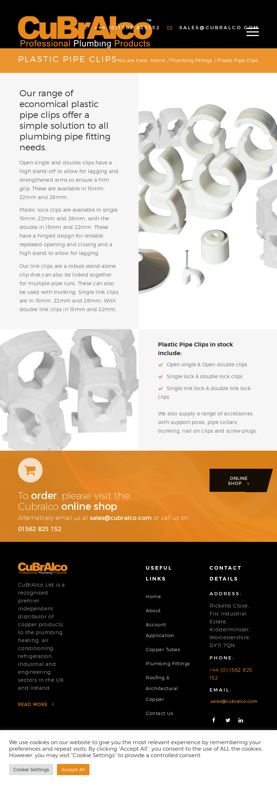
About (153, 610)
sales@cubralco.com (213, 27)
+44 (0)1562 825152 (121, 27)
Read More (36, 704)
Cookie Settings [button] (31, 769)
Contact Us (159, 713)
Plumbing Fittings (168, 663)
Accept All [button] (73, 769)
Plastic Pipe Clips (68, 59)
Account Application (160, 630)
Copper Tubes (163, 649)
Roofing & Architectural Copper (162, 688)
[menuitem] (122, 27)
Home (153, 596)
